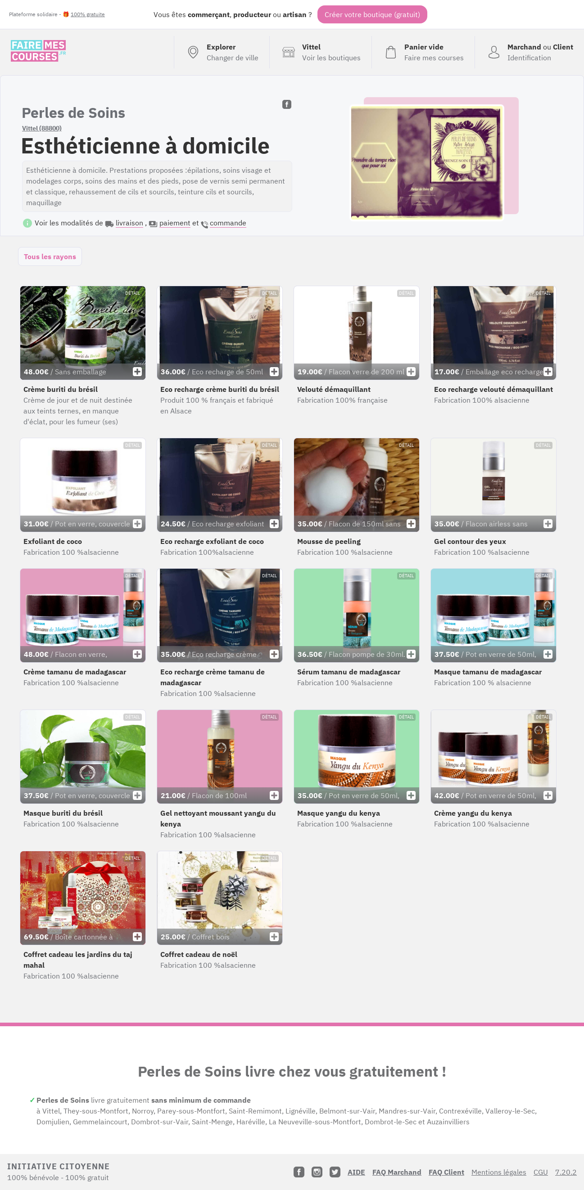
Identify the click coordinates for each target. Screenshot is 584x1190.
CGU (541, 1172)
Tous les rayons (50, 256)
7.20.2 (566, 1172)
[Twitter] (335, 1172)
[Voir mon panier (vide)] (423, 52)
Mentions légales (498, 1172)
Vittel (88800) (42, 128)
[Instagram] (317, 1172)
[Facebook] (299, 1172)
